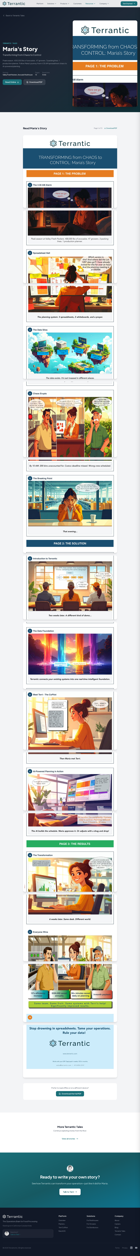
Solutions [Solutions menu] (51, 4)
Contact (118, 1235)
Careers (117, 1224)
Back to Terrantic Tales (14, 15)
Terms (117, 1248)
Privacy (125, 1248)
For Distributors (92, 1227)
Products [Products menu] (64, 4)
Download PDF (34, 82)
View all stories (70, 1139)
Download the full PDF (70, 1094)
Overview (62, 1220)
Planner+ (62, 1224)
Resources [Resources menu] (90, 4)
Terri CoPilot (63, 1227)
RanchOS (62, 1231)
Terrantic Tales (120, 1231)
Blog (116, 1227)
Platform (40, 4)
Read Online (12, 82)
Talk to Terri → (15, 1234)
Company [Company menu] (104, 4)
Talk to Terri (70, 1192)
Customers (77, 4)
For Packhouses (92, 1220)
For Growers (91, 1224)
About (117, 1220)
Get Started (129, 4)
